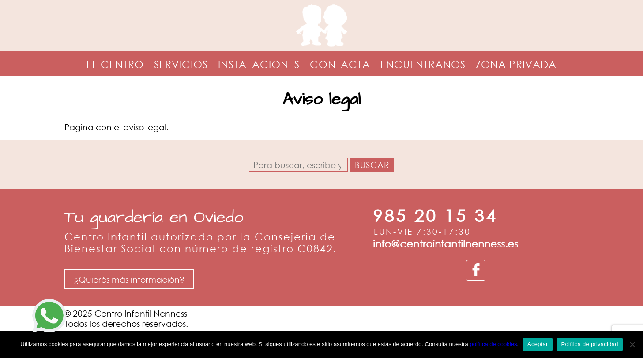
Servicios (181, 64)
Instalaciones (259, 64)
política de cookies (493, 344)
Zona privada (516, 64)
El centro (115, 64)
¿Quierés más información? (129, 279)
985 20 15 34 (435, 215)
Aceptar (537, 344)
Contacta (340, 64)
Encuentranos (423, 64)
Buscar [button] (372, 165)
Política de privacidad (589, 344)
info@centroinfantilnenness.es (445, 243)
